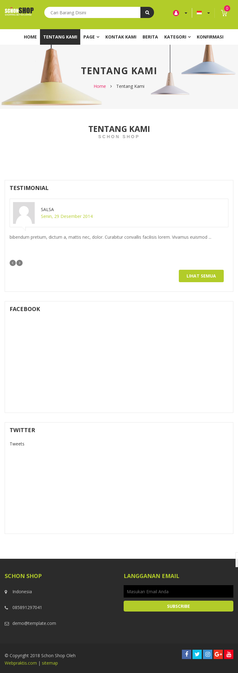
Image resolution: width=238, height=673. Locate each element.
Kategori (175, 37)
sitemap (50, 663)
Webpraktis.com (21, 663)
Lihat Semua (201, 276)
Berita (150, 37)
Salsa (47, 209)
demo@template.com (34, 623)
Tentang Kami (60, 37)
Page (89, 37)
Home (30, 37)
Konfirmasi (210, 37)
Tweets (17, 444)
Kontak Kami (120, 37)
